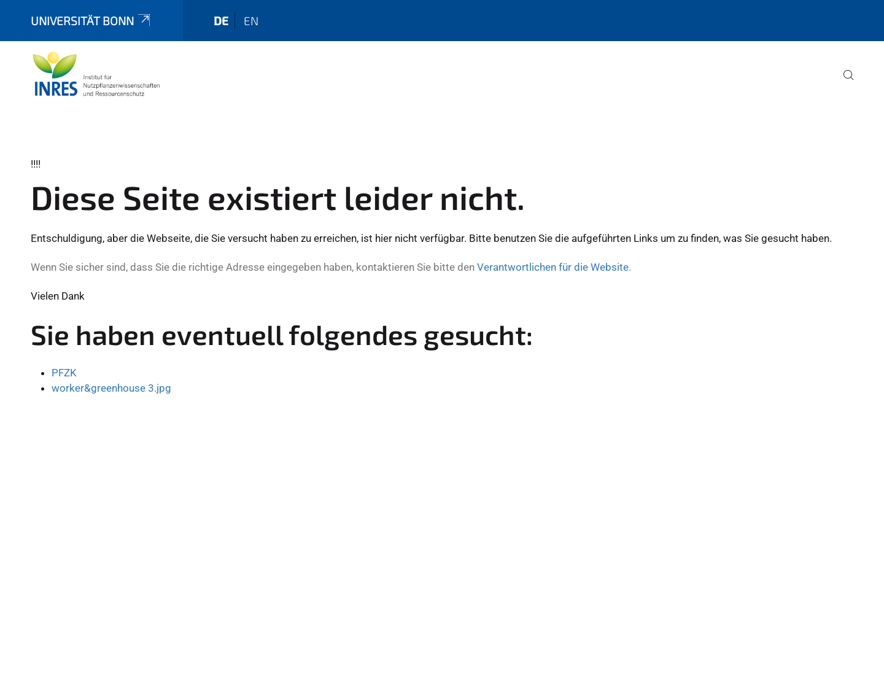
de (221, 21)
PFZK (64, 373)
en (251, 21)
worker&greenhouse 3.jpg (111, 388)
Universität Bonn (91, 21)
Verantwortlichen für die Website (553, 267)
